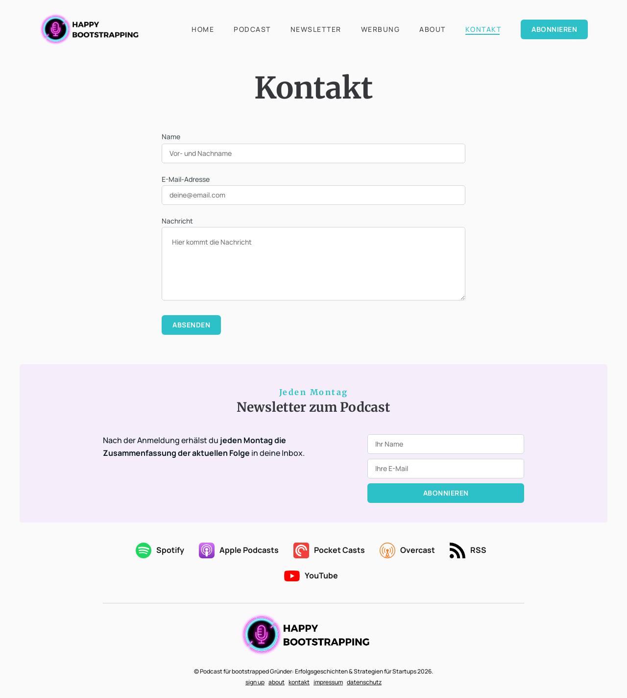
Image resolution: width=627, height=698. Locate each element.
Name (171, 136)
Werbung (380, 29)
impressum (328, 682)
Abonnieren (554, 29)
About (432, 29)
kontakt (299, 682)
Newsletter (315, 29)
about (276, 682)
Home (203, 29)
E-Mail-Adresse (186, 179)
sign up (255, 682)
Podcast (252, 29)
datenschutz (364, 682)
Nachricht (177, 220)
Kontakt (483, 29)
